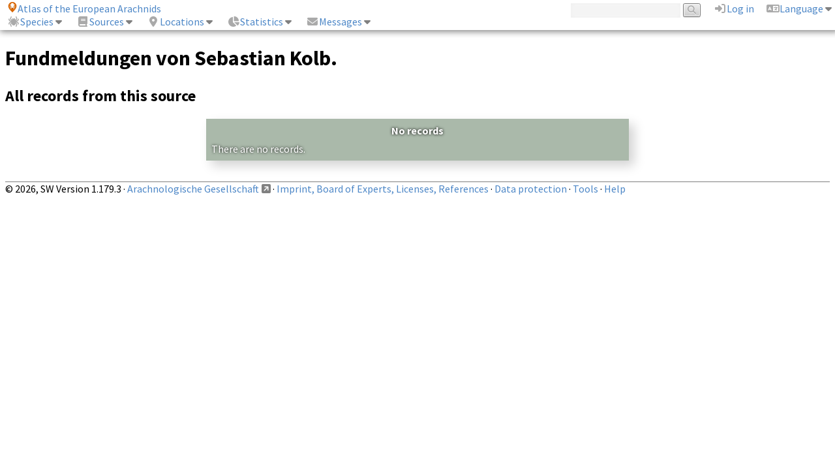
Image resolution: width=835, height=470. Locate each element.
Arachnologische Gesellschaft (193, 188)
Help (615, 188)
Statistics (255, 21)
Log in (734, 8)
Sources (100, 21)
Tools (585, 188)
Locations (175, 21)
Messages (334, 21)
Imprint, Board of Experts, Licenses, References (383, 188)
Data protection (530, 188)
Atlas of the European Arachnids (84, 8)
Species (30, 21)
